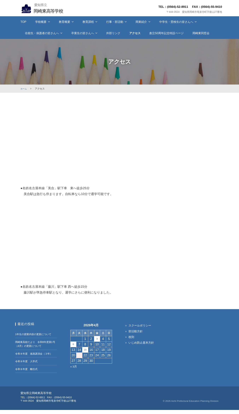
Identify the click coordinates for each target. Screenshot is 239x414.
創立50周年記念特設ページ (166, 33)
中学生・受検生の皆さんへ (176, 21)
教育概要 (64, 21)
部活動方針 (136, 331)
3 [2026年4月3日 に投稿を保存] (97, 339)
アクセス (135, 33)
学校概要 (40, 21)
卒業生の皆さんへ (82, 33)
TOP (23, 21)
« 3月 (74, 366)
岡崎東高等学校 (51, 11)
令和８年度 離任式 (28, 372)
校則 (132, 337)
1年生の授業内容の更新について (35, 334)
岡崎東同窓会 (201, 33)
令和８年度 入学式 (28, 365)
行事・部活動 (114, 21)
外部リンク (113, 33)
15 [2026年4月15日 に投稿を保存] (85, 350)
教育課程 (88, 21)
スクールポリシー (141, 325)
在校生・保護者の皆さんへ (42, 33)
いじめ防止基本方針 (143, 342)
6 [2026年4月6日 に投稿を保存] (73, 344)
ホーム (24, 88)
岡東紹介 (141, 21)
